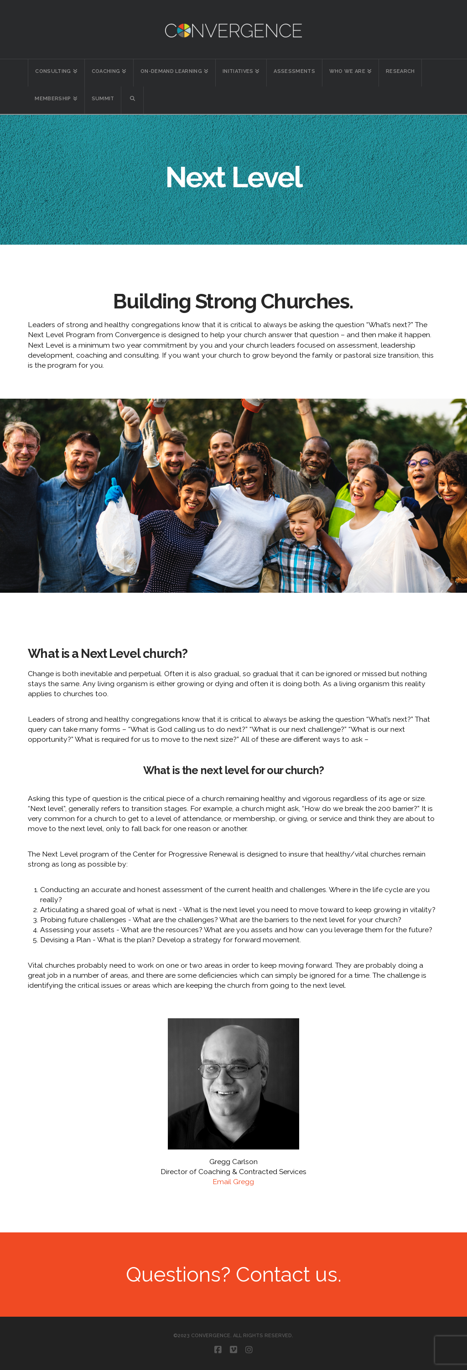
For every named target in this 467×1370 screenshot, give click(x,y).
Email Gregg (233, 1181)
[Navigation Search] (132, 100)
